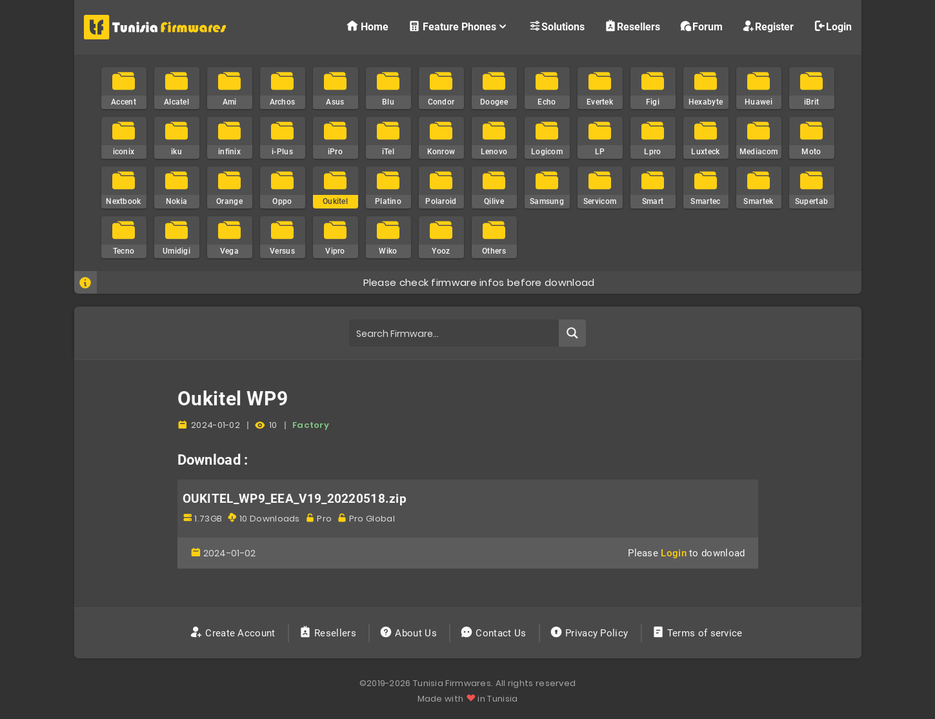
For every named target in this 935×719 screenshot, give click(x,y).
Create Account (234, 633)
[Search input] (454, 333)
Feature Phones (458, 26)
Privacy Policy (590, 633)
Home (367, 26)
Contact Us (494, 633)
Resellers (632, 26)
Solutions (556, 26)
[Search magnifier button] (572, 333)
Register (768, 26)
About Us (409, 633)
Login (832, 26)
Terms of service (698, 633)
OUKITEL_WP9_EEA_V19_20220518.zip (295, 499)
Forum (701, 26)
